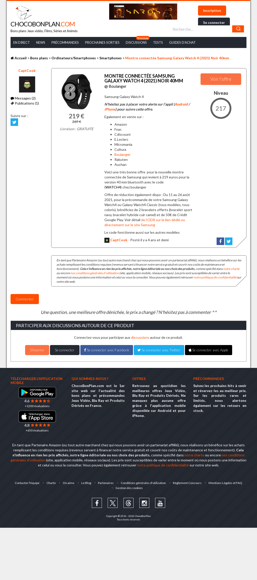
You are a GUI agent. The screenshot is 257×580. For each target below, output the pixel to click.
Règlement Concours (187, 483)
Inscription (212, 10)
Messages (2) (23, 98)
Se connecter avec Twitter (159, 350)
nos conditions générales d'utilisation (94, 273)
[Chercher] (238, 28)
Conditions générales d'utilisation (143, 483)
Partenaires (106, 483)
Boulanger (122, 154)
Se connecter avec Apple (208, 350)
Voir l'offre (220, 79)
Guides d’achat (182, 42)
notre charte (231, 269)
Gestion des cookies (129, 488)
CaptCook (27, 70)
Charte (51, 483)
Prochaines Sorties (102, 42)
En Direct (21, 42)
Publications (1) (25, 103)
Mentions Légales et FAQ (225, 483)
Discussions (136, 42)
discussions (140, 337)
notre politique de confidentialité (215, 277)
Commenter (25, 299)
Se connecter (214, 22)
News (40, 42)
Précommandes (65, 42)
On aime (68, 483)
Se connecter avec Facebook (106, 350)
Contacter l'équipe (27, 483)
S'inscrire (37, 350)
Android (181, 104)
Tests (158, 42)
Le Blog (86, 483)
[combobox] (207, 28)
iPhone (109, 109)
